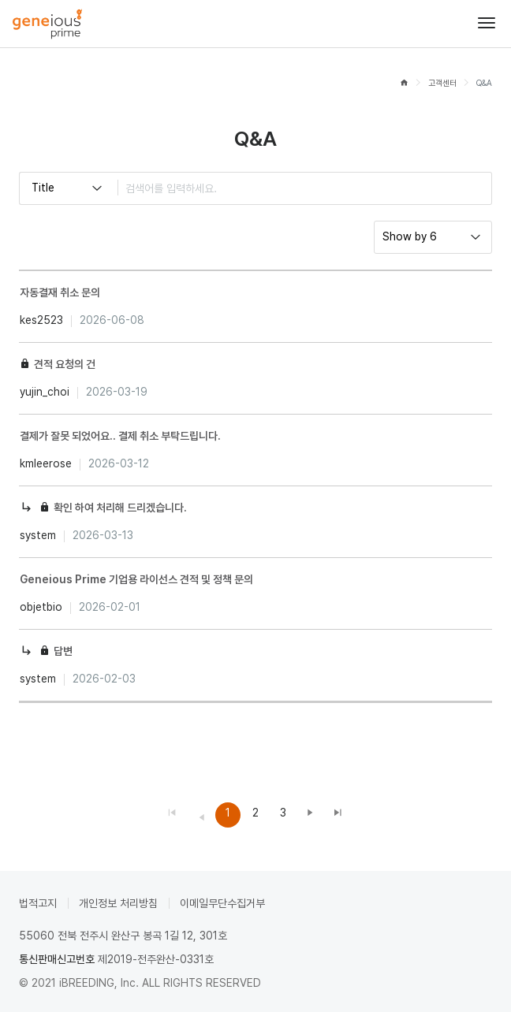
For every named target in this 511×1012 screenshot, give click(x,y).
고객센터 (442, 83)
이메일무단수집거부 (222, 903)
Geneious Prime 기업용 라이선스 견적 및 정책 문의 (136, 579)
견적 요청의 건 (64, 364)
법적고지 (38, 903)
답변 (63, 651)
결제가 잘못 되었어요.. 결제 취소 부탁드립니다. (120, 436)
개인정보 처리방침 (118, 903)
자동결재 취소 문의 (60, 292)
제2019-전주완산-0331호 (156, 959)
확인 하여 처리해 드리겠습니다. (120, 507)
